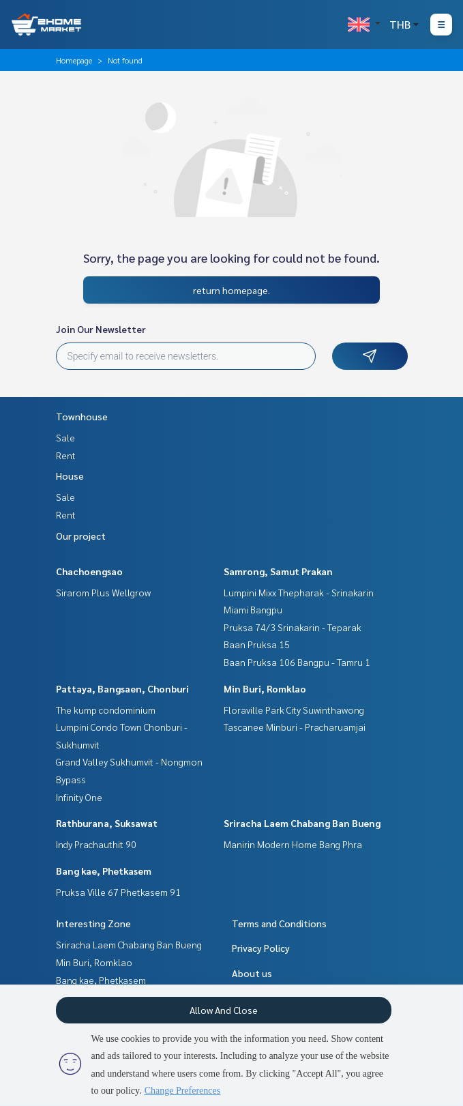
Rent (66, 455)
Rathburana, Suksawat (107, 823)
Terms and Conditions (279, 923)
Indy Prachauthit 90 (96, 844)
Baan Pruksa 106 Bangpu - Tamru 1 (297, 662)
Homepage (74, 60)
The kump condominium (105, 709)
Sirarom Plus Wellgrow (103, 592)
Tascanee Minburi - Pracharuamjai (294, 727)
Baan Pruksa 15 (257, 644)
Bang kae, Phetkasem (103, 870)
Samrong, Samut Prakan (278, 571)
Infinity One (79, 797)
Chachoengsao (89, 571)
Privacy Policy (261, 948)
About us (252, 973)
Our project (81, 535)
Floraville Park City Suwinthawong (294, 709)
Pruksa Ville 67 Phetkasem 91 (118, 892)
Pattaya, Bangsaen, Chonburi (122, 688)
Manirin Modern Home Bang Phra (293, 844)
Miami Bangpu (253, 609)
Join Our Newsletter (101, 329)
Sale (65, 437)
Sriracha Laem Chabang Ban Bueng (302, 823)
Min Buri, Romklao (265, 688)
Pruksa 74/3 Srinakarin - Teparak (292, 627)
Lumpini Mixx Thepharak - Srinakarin (299, 592)
